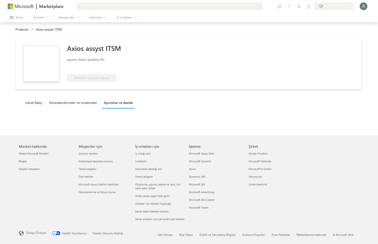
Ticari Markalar (280, 235)
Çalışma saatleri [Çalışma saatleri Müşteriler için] (88, 153)
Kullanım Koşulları (253, 235)
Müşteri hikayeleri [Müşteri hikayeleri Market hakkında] (29, 169)
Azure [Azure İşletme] (192, 169)
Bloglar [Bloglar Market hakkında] (23, 161)
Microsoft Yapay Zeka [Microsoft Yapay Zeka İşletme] (201, 153)
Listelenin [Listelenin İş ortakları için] (141, 161)
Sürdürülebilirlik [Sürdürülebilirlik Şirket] (258, 184)
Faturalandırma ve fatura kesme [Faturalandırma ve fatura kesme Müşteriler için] (97, 192)
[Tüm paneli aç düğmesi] (16, 17)
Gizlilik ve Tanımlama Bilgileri (217, 235)
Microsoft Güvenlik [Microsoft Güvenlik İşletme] (200, 161)
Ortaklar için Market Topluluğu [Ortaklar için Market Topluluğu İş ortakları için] (153, 203)
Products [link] (21, 29)
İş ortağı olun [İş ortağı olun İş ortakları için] (143, 153)
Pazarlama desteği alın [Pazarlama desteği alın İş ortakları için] (148, 169)
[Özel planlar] (308, 6)
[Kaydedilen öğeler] (299, 6)
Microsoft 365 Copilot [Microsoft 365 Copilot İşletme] (201, 200)
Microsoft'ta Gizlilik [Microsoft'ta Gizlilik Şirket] (260, 169)
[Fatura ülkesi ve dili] (333, 6)
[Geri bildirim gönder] (280, 6)
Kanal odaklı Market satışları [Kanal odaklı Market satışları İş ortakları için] (152, 211)
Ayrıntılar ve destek (118, 102)
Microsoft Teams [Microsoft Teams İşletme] (199, 207)
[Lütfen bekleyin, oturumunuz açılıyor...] (363, 6)
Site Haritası (165, 235)
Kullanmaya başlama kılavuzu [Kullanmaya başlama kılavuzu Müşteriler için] (96, 161)
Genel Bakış (33, 102)
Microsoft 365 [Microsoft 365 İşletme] (197, 184)
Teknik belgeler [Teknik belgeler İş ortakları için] (144, 176)
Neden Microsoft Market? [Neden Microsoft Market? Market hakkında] (34, 153)
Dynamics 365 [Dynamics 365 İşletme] (197, 176)
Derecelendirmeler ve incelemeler (73, 102)
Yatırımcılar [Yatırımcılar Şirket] (255, 176)
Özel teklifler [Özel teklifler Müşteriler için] (86, 176)
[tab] (35, 102)
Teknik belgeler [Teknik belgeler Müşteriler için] (87, 169)
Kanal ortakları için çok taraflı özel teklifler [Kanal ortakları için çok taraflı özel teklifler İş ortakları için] (160, 219)
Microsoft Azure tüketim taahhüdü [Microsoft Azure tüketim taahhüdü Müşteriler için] (99, 184)
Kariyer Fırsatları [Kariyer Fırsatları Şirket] (258, 153)
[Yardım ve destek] (289, 6)
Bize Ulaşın (186, 235)
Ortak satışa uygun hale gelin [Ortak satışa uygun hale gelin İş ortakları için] (152, 196)
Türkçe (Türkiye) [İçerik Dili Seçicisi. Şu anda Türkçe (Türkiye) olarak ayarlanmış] (36, 233)
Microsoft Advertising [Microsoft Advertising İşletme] (201, 192)
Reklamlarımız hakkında (311, 235)
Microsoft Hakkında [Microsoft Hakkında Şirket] (260, 161)
